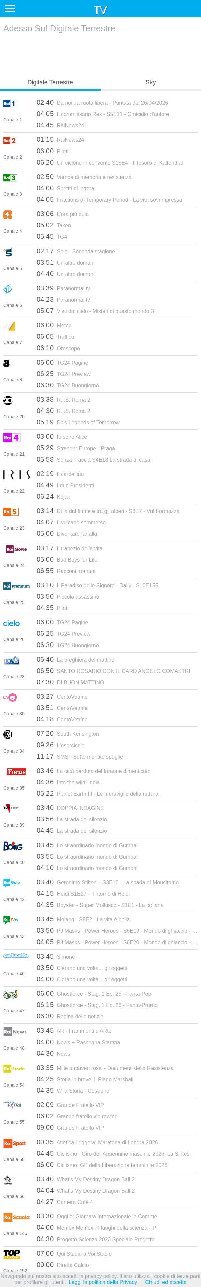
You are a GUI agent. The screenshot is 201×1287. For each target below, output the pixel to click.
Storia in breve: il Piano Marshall (85, 1079)
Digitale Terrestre (50, 82)
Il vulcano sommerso (71, 522)
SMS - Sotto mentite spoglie (80, 756)
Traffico (55, 336)
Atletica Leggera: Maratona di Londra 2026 (97, 1142)
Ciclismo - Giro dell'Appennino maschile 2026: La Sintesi (114, 1153)
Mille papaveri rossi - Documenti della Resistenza (105, 1067)
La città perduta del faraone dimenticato (94, 770)
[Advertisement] (100, 54)
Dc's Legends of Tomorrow (78, 422)
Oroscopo (58, 348)
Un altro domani (65, 262)
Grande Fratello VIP (70, 1104)
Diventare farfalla (67, 533)
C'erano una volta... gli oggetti (82, 967)
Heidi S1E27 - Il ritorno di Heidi (83, 893)
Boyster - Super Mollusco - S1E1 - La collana (100, 904)
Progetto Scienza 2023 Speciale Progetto (96, 1239)
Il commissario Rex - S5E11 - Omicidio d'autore (103, 113)
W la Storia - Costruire (73, 1090)
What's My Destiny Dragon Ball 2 (86, 1179)
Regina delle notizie (70, 1016)
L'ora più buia (63, 213)
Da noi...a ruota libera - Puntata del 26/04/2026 (102, 102)
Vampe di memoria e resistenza (84, 176)
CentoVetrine (62, 696)
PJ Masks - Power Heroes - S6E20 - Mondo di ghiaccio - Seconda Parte (117, 942)
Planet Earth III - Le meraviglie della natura (97, 793)
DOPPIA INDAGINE (70, 807)
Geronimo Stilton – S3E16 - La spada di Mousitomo (108, 882)
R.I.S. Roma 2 (63, 399)
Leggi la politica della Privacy (103, 1282)
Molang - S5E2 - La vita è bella (83, 919)
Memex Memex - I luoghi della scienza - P (96, 1227)
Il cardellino (60, 473)
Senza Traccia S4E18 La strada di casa (93, 459)
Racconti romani (66, 570)
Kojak (53, 496)
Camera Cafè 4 (65, 1201)
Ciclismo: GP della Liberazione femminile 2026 (102, 1164)
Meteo (54, 325)
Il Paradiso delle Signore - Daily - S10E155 (97, 585)
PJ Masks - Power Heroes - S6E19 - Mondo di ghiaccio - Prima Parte (117, 930)
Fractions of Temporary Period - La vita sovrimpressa (109, 199)
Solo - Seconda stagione (76, 251)
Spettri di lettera (65, 188)
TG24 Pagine (62, 362)
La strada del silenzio (72, 819)
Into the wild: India (68, 782)
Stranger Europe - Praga (76, 448)
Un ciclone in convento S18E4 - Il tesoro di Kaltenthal (110, 162)
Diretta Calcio (63, 1264)
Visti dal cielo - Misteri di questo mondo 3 (95, 310)
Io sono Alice (62, 436)
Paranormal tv (63, 288)
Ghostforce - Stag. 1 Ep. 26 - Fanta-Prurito (97, 1004)
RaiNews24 (60, 125)
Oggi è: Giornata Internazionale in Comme (97, 1216)
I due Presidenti (65, 485)
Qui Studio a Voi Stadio (74, 1253)
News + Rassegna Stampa (78, 1042)
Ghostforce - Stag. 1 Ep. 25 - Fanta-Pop (94, 993)
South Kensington (68, 733)
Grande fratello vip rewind (77, 1116)
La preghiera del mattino (75, 659)
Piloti (52, 151)
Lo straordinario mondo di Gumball (88, 845)
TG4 (52, 236)
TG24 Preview (64, 373)
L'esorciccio (61, 745)
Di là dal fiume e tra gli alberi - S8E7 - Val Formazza (108, 510)
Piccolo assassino (68, 596)
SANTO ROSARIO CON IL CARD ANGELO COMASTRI (113, 670)
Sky (151, 82)
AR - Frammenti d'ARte (74, 1030)
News (53, 1053)
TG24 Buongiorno (68, 385)
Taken (54, 225)
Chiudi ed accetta (166, 1282)
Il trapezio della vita (69, 548)
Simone (56, 956)
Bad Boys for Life (67, 559)
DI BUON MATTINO (70, 682)
